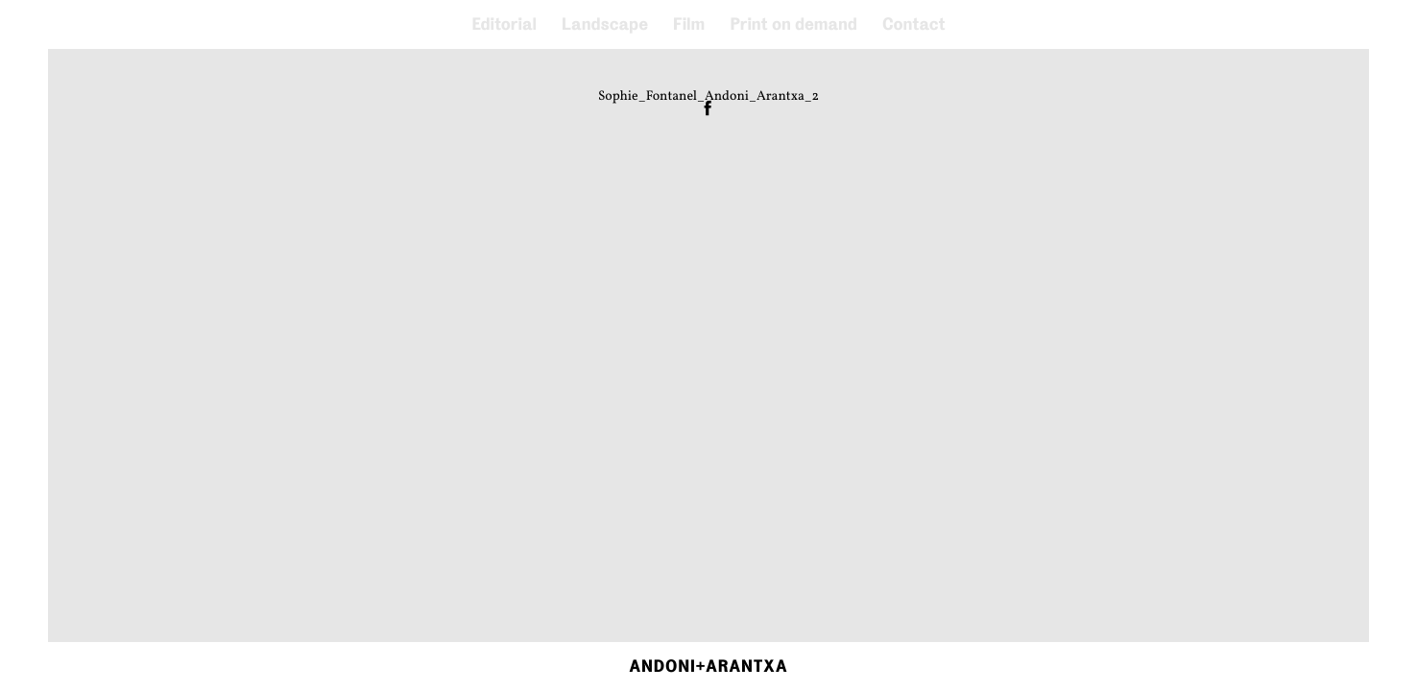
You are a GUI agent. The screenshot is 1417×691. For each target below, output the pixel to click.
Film (689, 24)
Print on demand (793, 24)
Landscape (605, 24)
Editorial (504, 24)
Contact (914, 24)
